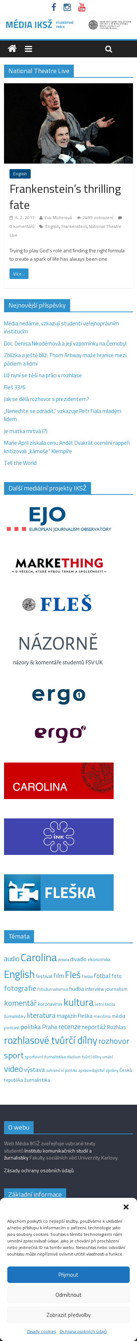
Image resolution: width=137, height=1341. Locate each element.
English (20, 173)
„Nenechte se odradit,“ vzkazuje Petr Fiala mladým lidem (62, 415)
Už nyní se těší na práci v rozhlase (43, 375)
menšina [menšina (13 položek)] (102, 1016)
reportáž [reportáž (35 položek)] (94, 1027)
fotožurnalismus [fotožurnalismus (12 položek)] (52, 989)
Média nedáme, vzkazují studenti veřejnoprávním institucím (61, 327)
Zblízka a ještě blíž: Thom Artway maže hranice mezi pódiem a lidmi (65, 359)
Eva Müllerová (58, 217)
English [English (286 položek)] (19, 974)
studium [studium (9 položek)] (74, 1057)
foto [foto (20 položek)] (116, 976)
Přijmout (68, 1275)
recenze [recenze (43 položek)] (69, 1026)
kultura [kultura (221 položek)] (79, 1001)
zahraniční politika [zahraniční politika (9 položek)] (61, 1070)
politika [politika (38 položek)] (30, 1027)
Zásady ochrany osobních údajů (38, 1170)
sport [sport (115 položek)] (14, 1055)
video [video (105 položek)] (13, 1068)
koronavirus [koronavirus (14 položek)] (50, 1004)
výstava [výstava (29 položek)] (34, 1069)
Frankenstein (74, 226)
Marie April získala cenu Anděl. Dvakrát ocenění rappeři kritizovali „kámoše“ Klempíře (67, 447)
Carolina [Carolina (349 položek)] (38, 957)
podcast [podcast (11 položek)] (11, 1027)
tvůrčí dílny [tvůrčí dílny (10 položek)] (91, 1057)
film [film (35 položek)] (58, 976)
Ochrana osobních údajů (83, 1331)
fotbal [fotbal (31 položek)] (102, 976)
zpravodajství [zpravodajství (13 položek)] (91, 1070)
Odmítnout (69, 1295)
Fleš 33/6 (14, 387)
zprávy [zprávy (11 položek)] (112, 1070)
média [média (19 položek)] (118, 1016)
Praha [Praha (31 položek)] (49, 1027)
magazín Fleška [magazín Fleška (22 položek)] (74, 1016)
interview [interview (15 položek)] (94, 989)
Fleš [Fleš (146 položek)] (73, 975)
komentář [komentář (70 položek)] (20, 1003)
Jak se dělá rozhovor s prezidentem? (47, 399)
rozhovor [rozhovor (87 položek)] (113, 1041)
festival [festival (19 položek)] (44, 976)
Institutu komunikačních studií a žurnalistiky (48, 1154)
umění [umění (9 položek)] (107, 1057)
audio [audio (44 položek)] (11, 959)
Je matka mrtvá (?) (25, 431)
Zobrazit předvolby (68, 1315)
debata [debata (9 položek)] (63, 960)
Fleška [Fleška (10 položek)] (87, 976)
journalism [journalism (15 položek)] (116, 989)
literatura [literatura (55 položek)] (41, 1015)
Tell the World (20, 463)
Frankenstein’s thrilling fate (65, 197)
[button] (126, 1207)
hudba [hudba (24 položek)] (76, 988)
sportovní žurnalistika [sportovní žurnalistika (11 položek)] (45, 1057)
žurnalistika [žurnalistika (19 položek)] (37, 1080)
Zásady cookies (41, 1331)
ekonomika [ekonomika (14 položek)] (99, 959)
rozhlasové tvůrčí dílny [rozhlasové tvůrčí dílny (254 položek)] (50, 1040)
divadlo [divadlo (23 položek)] (78, 959)
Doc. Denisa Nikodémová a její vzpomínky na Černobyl (65, 343)
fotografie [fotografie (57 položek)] (20, 988)
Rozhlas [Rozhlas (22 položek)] (116, 1027)
